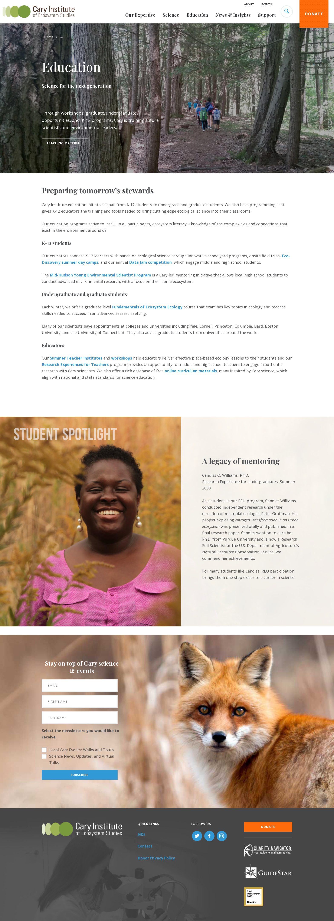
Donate (314, 13)
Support (267, 15)
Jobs (141, 834)
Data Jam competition (150, 262)
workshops (121, 358)
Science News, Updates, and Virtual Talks (81, 759)
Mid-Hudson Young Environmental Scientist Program (100, 275)
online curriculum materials (191, 370)
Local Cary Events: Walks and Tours (81, 749)
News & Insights (233, 15)
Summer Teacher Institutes (76, 358)
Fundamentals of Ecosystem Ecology (147, 306)
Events (266, 4)
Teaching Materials (65, 143)
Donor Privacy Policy (156, 858)
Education (197, 15)
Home (48, 37)
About (249, 4)
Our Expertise (140, 15)
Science (171, 15)
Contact (145, 846)
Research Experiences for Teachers (75, 364)
